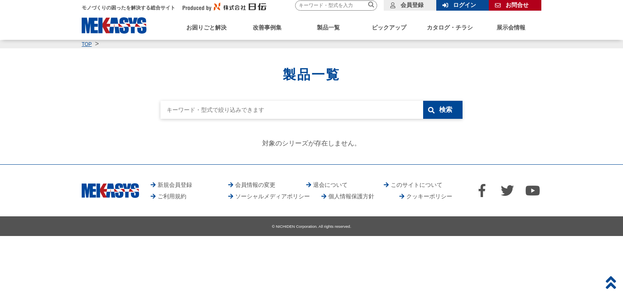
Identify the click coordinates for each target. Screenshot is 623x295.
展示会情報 (511, 27)
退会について (330, 185)
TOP (87, 44)
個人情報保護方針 (351, 196)
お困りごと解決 (206, 27)
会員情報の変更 (255, 185)
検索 (445, 109)
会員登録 (412, 5)
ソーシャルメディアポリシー (272, 196)
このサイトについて (416, 185)
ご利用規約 (172, 196)
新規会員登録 (175, 185)
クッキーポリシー (429, 196)
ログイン (464, 5)
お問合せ (517, 5)
